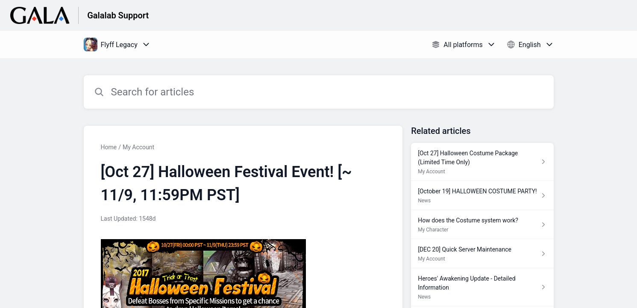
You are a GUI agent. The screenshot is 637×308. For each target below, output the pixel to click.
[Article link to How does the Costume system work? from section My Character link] (482, 224)
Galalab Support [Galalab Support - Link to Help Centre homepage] (118, 15)
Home (109, 147)
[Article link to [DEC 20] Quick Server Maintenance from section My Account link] (482, 253)
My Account (138, 147)
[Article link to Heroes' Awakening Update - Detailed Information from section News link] (482, 287)
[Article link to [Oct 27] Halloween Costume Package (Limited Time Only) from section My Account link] (482, 162)
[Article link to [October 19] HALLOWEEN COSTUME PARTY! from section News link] (482, 195)
